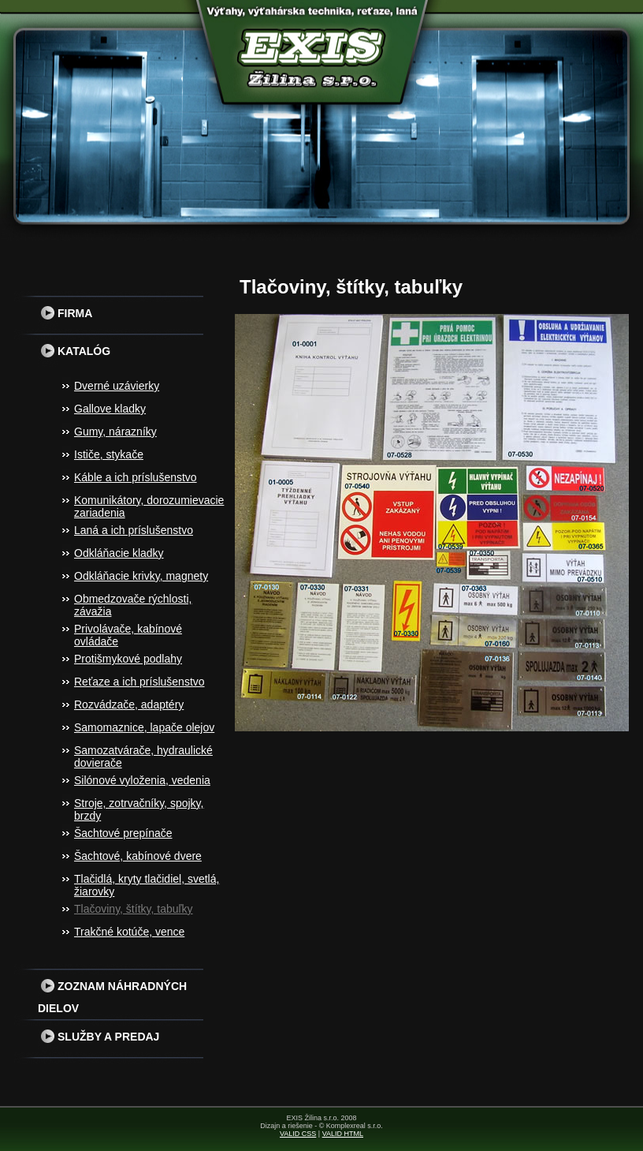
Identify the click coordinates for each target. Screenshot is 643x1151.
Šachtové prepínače (123, 833)
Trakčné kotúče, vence (129, 931)
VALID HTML (342, 1134)
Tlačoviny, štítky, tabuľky (133, 908)
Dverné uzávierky (116, 385)
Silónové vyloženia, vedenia (142, 780)
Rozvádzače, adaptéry (129, 704)
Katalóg (74, 351)
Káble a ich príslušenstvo (135, 477)
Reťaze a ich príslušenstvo (139, 681)
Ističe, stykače (108, 454)
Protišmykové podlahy (128, 658)
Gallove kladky (110, 408)
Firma (65, 313)
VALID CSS (298, 1134)
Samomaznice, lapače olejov (144, 727)
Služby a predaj (98, 1036)
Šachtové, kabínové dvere (138, 856)
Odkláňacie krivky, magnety (141, 576)
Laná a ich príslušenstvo (133, 530)
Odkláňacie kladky (119, 553)
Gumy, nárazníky (115, 431)
